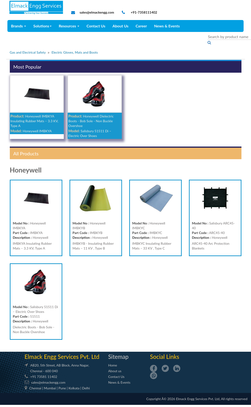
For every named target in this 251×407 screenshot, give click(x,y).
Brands (18, 26)
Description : (22, 237)
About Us (120, 26)
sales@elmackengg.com (97, 12)
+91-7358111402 (143, 12)
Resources (69, 26)
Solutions (42, 26)
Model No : (21, 223)
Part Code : (21, 233)
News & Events (167, 26)
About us (115, 371)
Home (112, 365)
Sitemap (118, 356)
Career (141, 26)
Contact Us (95, 26)
